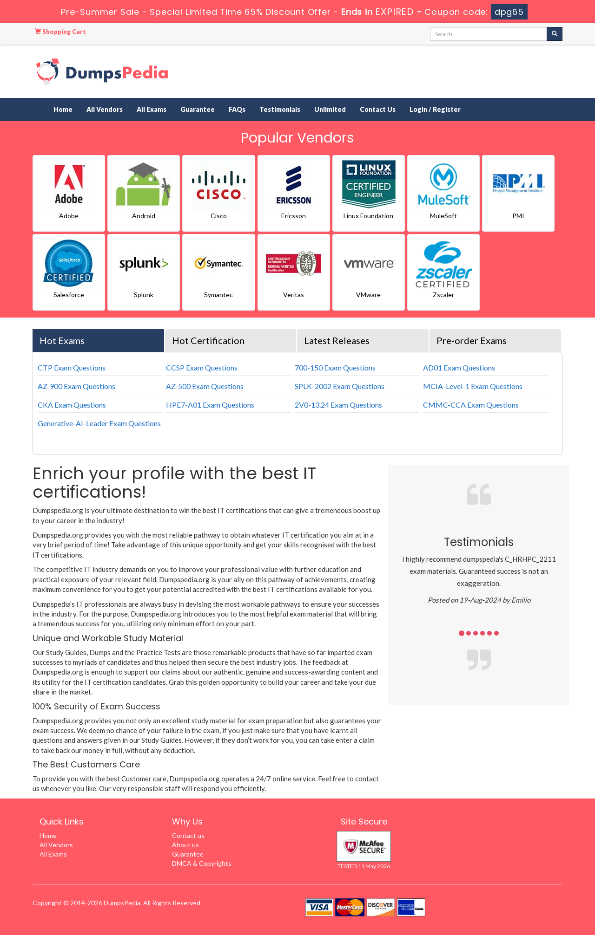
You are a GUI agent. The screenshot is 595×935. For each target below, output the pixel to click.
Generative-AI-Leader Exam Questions (99, 423)
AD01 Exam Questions (459, 367)
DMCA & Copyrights (201, 863)
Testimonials (279, 109)
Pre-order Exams (471, 340)
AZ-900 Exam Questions (76, 386)
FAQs (237, 109)
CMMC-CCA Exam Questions (471, 404)
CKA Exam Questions (72, 404)
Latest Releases (337, 340)
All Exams (151, 109)
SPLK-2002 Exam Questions (339, 386)
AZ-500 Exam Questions (205, 386)
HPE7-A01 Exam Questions (210, 404)
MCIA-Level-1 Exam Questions (472, 386)
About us (185, 845)
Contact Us (378, 109)
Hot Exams (62, 340)
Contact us (188, 835)
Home (63, 109)
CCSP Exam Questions (202, 367)
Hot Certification (208, 340)
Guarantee (197, 109)
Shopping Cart (60, 31)
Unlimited (330, 109)
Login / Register (435, 109)
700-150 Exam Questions (335, 367)
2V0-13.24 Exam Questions (338, 404)
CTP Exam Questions (72, 367)
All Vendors (104, 109)
